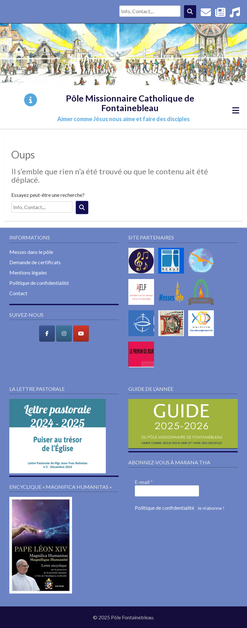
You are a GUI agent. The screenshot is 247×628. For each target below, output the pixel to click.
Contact (18, 293)
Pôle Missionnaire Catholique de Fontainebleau (130, 103)
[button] (57, 436)
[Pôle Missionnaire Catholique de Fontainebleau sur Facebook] (47, 333)
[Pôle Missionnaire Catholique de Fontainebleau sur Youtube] (81, 333)
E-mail (144, 482)
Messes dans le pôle (31, 252)
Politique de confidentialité (39, 283)
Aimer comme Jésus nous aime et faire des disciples (123, 118)
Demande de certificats (35, 262)
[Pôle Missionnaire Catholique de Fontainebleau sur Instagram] (64, 333)
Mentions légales (28, 272)
